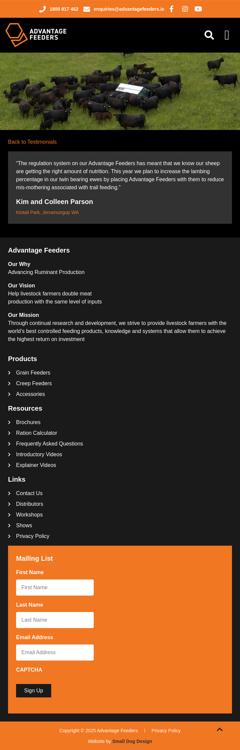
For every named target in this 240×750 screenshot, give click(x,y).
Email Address (36, 638)
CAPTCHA (29, 670)
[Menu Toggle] (227, 35)
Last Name (31, 605)
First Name (31, 573)
